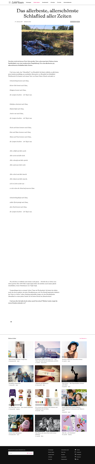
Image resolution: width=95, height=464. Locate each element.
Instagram (79, 454)
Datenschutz (64, 459)
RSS (78, 459)
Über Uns (63, 452)
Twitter (78, 450)
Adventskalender (68, 2)
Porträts (59, 2)
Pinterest (79, 457)
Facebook (79, 452)
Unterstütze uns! (65, 450)
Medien (78, 21)
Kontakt (63, 454)
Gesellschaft (45, 2)
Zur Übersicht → (83, 338)
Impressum (63, 457)
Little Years (18, 2)
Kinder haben (37, 2)
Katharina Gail (27, 21)
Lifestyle (53, 2)
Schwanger (28, 2)
